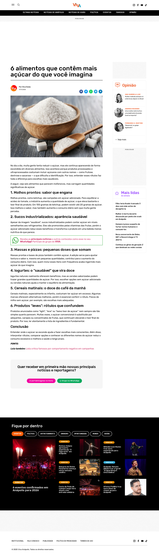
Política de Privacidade (67, 542)
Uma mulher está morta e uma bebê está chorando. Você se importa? (133, 114)
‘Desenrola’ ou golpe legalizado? (132, 127)
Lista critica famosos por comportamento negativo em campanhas (60, 349)
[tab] (18, 435)
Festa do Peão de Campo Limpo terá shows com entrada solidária (67, 491)
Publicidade (48, 542)
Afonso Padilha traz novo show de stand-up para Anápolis (112, 491)
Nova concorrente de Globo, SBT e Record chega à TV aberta (128, 238)
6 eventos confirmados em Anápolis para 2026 (30, 490)
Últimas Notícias (31, 13)
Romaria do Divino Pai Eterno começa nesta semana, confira (67, 471)
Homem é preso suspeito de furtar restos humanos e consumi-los (128, 228)
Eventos (107, 13)
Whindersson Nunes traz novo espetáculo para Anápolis (112, 451)
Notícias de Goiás (77, 13)
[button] (81, 93)
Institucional (18, 542)
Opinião (132, 13)
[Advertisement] (79, 39)
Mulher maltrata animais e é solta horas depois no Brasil (134, 99)
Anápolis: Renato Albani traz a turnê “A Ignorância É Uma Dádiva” (111, 471)
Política (94, 13)
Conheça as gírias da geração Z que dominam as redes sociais (129, 247)
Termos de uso (86, 542)
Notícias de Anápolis (54, 13)
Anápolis (109, 463)
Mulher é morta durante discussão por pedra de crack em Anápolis (128, 217)
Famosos (120, 13)
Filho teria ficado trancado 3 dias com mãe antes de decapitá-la (128, 207)
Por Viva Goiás (25, 88)
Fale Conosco (33, 542)
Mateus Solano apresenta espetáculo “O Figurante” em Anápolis (65, 451)
